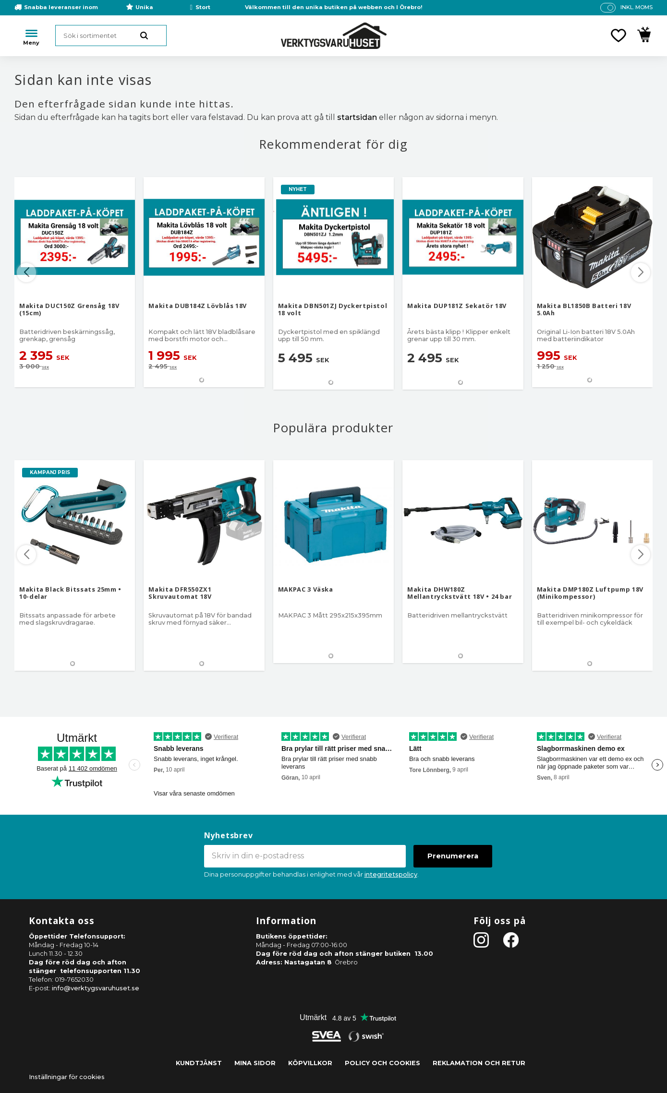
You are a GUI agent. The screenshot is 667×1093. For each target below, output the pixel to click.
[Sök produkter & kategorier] (111, 35)
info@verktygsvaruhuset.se (95, 988)
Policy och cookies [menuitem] (382, 1063)
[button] (618, 35)
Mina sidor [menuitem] (255, 1063)
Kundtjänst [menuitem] (199, 1063)
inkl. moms (636, 7)
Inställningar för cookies (67, 1077)
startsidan (357, 117)
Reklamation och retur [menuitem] (479, 1063)
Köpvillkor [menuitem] (310, 1063)
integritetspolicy (390, 874)
